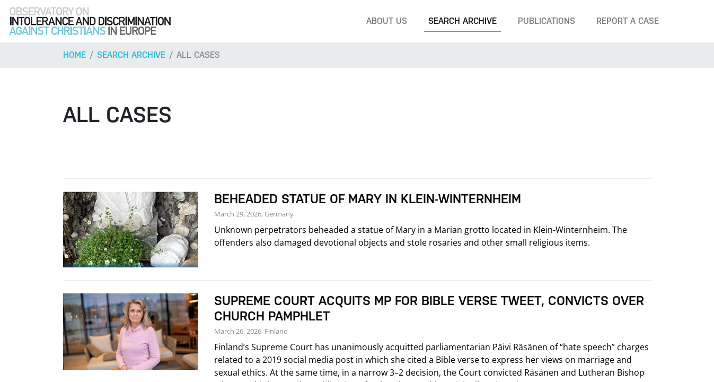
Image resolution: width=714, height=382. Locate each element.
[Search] (689, 21)
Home (74, 55)
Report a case (627, 21)
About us (386, 21)
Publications (546, 21)
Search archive (462, 21)
